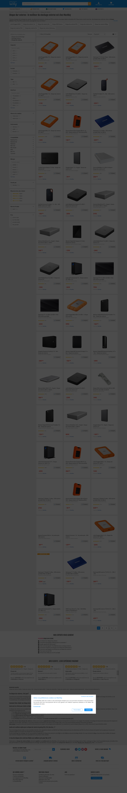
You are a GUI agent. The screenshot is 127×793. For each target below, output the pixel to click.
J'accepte (88, 709)
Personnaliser (77, 709)
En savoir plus (37, 706)
